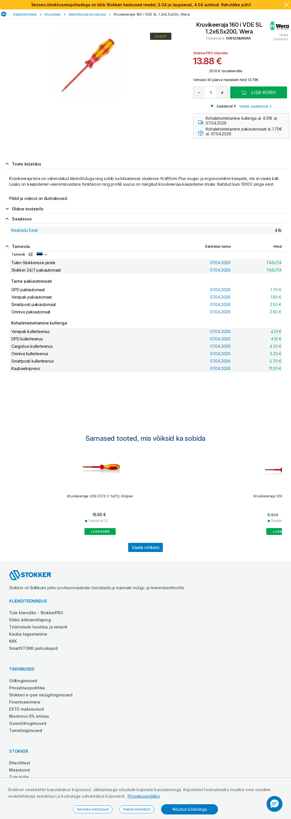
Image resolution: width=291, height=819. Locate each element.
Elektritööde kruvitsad (87, 14)
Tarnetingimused (25, 730)
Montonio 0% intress (29, 716)
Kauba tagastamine (28, 634)
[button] (274, 804)
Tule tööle (19, 777)
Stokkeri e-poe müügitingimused (40, 694)
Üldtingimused (23, 680)
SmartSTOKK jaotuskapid (33, 648)
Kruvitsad (53, 14)
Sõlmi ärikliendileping (30, 619)
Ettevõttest (19, 762)
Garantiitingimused (27, 723)
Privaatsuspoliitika (144, 796)
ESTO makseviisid (26, 709)
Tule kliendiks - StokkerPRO (36, 612)
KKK (12, 641)
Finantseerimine (24, 702)
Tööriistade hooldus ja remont (38, 626)
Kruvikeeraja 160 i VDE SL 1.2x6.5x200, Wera (152, 14)
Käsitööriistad (24, 14)
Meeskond (19, 770)
